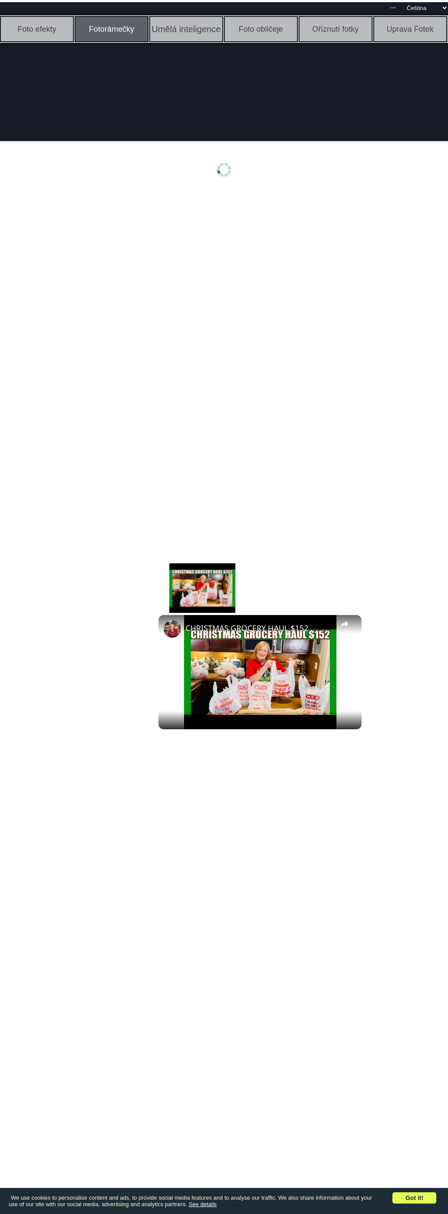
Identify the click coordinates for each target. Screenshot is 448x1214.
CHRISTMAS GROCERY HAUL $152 (246, 628)
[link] (172, 629)
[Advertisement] (67, 328)
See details (203, 1204)
